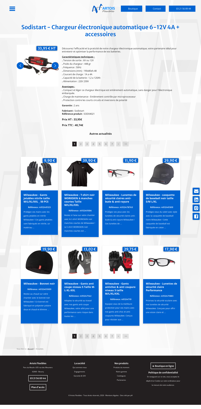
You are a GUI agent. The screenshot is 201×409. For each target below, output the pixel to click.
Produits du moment (121, 371)
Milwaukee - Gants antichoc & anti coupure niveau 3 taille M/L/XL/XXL (117, 292)
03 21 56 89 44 (183, 8)
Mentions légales (112, 399)
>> (125, 144)
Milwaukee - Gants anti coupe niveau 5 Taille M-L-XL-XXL (79, 291)
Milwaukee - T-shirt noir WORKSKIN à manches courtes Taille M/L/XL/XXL (79, 200)
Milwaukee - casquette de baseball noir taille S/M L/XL (157, 198)
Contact (157, 8)
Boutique (133, 8)
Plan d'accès (38, 391)
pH (131, 399)
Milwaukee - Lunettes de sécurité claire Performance (157, 291)
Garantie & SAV (80, 380)
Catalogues (121, 380)
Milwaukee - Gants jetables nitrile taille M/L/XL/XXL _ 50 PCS (42, 198)
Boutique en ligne (163, 370)
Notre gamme (121, 376)
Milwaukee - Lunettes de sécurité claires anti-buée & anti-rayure (119, 200)
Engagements (79, 376)
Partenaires (121, 384)
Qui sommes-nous (80, 371)
